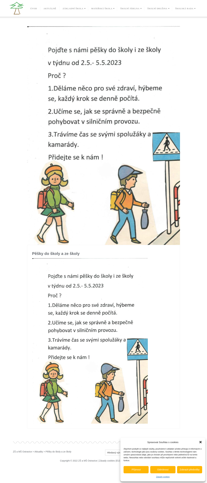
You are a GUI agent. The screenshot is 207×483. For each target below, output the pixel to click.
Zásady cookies (162, 477)
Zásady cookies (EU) (109, 460)
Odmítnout (163, 469)
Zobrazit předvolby (190, 469)
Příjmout (136, 469)
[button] (200, 442)
